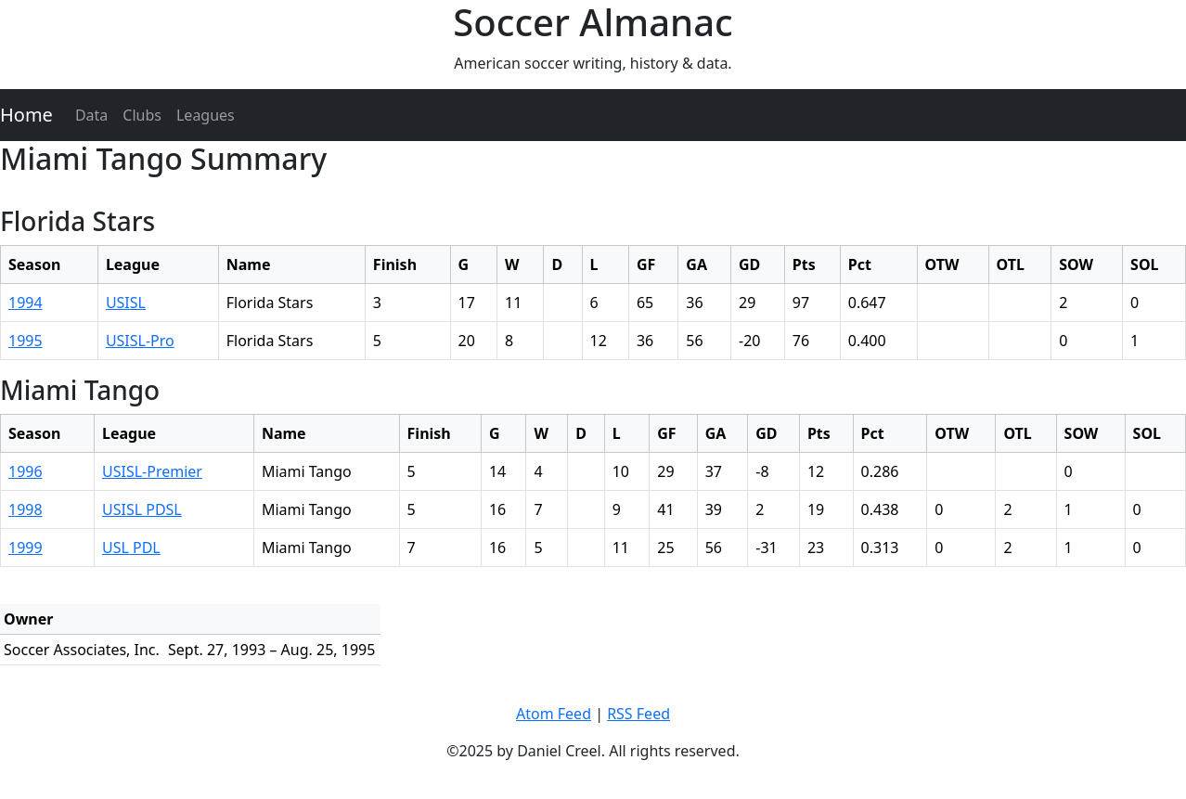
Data (91, 115)
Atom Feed (553, 713)
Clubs (141, 115)
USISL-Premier (152, 471)
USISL (126, 302)
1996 (25, 471)
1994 (25, 302)
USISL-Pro (140, 340)
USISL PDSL (142, 509)
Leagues (205, 115)
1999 (25, 547)
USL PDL (131, 547)
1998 (25, 509)
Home (26, 114)
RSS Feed (638, 713)
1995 (25, 340)
